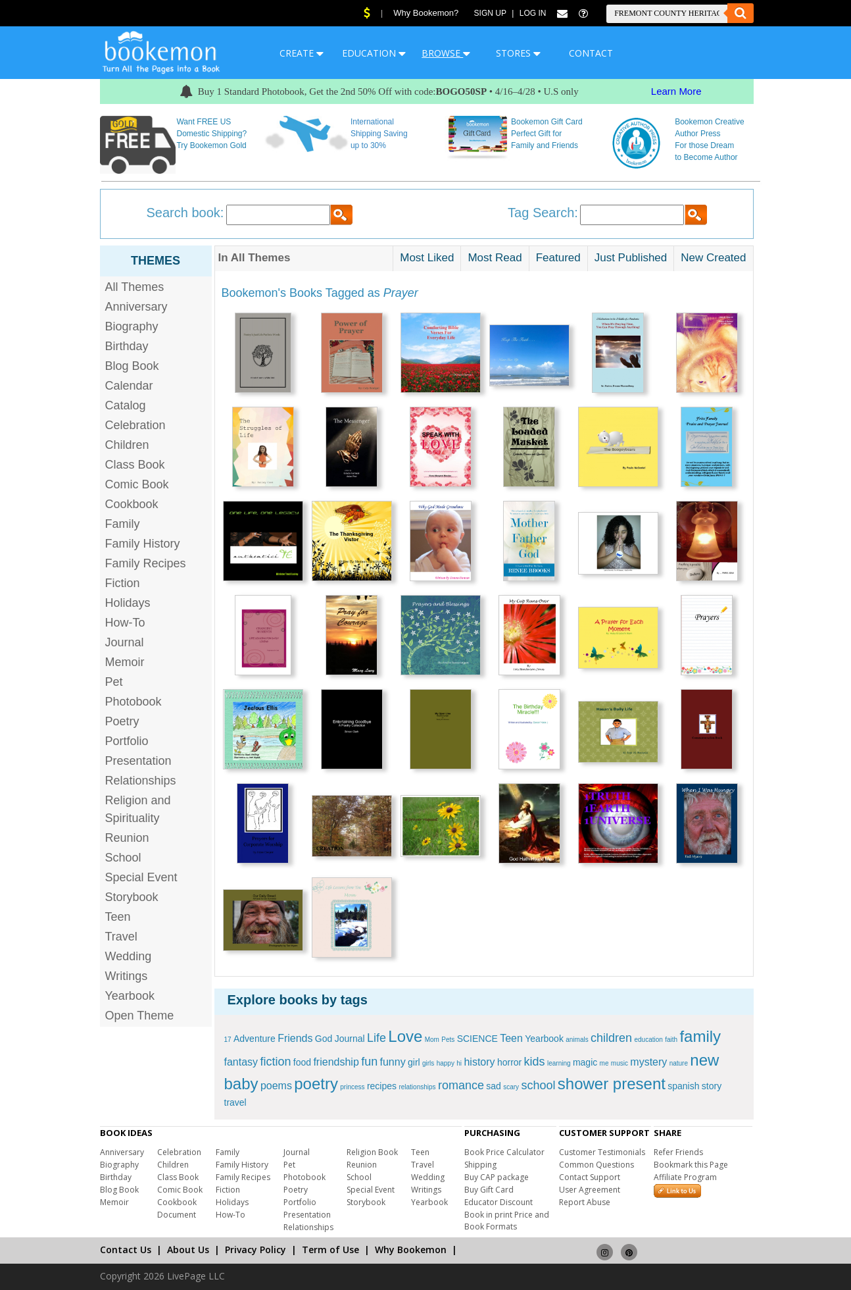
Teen (118, 916)
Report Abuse (584, 1202)
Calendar (129, 385)
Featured (558, 257)
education (648, 1039)
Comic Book (137, 484)
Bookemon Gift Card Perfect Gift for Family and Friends (547, 133)
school (538, 1085)
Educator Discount (498, 1202)
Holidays (128, 602)
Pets (447, 1039)
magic (585, 1062)
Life (376, 1038)
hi (459, 1063)
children (611, 1038)
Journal (124, 642)
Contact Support (589, 1177)
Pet (114, 681)
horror (509, 1062)
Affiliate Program (685, 1177)
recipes (382, 1086)
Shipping (480, 1164)
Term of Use (330, 1249)
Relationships (140, 780)
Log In (533, 13)
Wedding (128, 956)
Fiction (122, 583)
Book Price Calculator (504, 1152)
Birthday (127, 346)
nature (678, 1063)
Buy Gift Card (489, 1189)
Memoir (125, 662)
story (711, 1086)
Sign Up (490, 13)
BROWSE (446, 53)
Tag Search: (543, 212)
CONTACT (591, 53)
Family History (142, 543)
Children (127, 445)
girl (414, 1062)
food (302, 1062)
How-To (125, 622)
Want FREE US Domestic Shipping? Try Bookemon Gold (211, 133)
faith (671, 1039)
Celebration (135, 425)
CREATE (302, 53)
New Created (713, 257)
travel (235, 1102)
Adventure (254, 1038)
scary (511, 1087)
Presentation (138, 760)
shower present (612, 1084)
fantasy (241, 1062)
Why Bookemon (411, 1249)
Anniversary (136, 306)
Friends (295, 1038)
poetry (316, 1084)
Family (122, 523)
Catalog (125, 405)
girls (428, 1063)
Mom (432, 1039)
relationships (417, 1087)
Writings (126, 976)
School (123, 857)
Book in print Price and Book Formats (506, 1220)
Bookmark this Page (691, 1164)
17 (227, 1039)
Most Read (495, 257)
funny (393, 1062)
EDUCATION (374, 53)
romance (461, 1085)
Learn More (676, 91)
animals (577, 1039)
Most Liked (427, 257)
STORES (518, 53)
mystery (648, 1062)
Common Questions (596, 1164)
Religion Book (372, 1152)
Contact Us (125, 1249)
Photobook (133, 701)
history (479, 1062)
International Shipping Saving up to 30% (379, 133)
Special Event (141, 877)
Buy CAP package (496, 1177)
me (604, 1063)
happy (445, 1063)
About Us (188, 1249)
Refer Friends (678, 1152)
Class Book (135, 464)
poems (276, 1085)
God (323, 1038)
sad (493, 1086)
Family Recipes (145, 563)
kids (534, 1061)
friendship (335, 1062)
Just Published (631, 257)
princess (352, 1087)
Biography (131, 326)
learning (559, 1063)
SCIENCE (477, 1038)
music (619, 1063)
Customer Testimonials (602, 1152)
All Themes (134, 287)
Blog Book (132, 366)
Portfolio (127, 741)
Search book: (185, 212)
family (700, 1036)
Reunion (127, 837)
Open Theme (139, 1015)
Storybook (131, 897)
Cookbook (131, 504)
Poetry (122, 721)
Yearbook (130, 995)
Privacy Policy (255, 1249)
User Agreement (589, 1189)
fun (369, 1061)
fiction (275, 1061)
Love (405, 1036)
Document (176, 1214)
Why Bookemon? (425, 13)
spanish (683, 1086)
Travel (121, 936)
